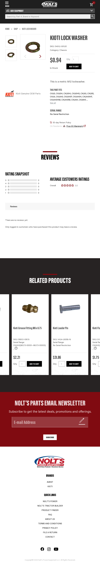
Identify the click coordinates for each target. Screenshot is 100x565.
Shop (16, 29)
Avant (50, 481)
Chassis (63, 50)
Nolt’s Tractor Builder (50, 505)
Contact (50, 536)
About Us (50, 519)
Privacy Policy (50, 527)
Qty (15, 363)
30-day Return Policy (60, 122)
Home (7, 29)
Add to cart (74, 66)
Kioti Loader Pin (60, 328)
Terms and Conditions (50, 523)
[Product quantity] (75, 59)
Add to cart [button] (34, 363)
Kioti (50, 486)
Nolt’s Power (50, 501)
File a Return (50, 532)
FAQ (50, 514)
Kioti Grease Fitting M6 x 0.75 (27, 328)
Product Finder (50, 510)
